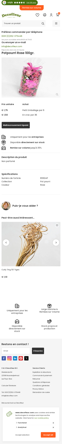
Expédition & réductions (42, 372)
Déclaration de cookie (41, 392)
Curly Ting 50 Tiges (10, 269)
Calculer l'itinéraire (9, 385)
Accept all (48, 435)
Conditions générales (41, 385)
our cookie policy (41, 418)
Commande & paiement (42, 375)
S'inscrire (38, 351)
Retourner (36, 379)
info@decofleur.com (12, 46)
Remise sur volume (31, 7)
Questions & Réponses (41, 382)
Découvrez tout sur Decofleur (13, 403)
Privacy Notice (38, 389)
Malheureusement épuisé (15, 125)
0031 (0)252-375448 (12, 36)
